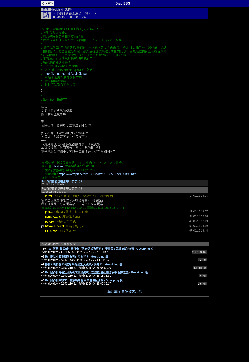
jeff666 (49, 263)
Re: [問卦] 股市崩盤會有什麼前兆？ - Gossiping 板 (76, 308)
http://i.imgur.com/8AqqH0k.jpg (66, 125)
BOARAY (51, 282)
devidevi (57, 9)
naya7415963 (54, 278)
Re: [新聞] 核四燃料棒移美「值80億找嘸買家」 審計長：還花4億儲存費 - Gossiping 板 (100, 300)
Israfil (49, 247)
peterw (49, 273)
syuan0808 (52, 268)
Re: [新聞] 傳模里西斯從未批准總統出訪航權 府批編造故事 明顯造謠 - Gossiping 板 (96, 324)
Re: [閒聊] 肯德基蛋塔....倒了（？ (62, 233)
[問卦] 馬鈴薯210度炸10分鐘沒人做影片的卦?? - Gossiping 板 (83, 316)
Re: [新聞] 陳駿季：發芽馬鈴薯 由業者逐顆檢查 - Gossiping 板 (84, 331)
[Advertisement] (124, 48)
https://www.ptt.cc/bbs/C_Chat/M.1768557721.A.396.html (98, 225)
